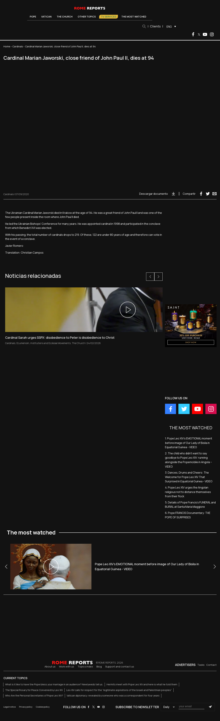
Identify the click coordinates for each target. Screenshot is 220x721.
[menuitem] (170, 26)
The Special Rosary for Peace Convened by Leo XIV (34, 690)
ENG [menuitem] (169, 26)
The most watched (133, 16)
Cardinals (17, 46)
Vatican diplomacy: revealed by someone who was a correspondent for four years (113, 695)
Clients (155, 26)
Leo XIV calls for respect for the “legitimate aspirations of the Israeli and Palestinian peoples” (119, 690)
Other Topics (87, 16)
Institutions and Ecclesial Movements (50, 343)
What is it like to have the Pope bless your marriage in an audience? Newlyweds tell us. (54, 684)
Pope (33, 16)
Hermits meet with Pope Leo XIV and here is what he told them (142, 684)
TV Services (108, 16)
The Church (65, 16)
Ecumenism (22, 343)
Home (6, 46)
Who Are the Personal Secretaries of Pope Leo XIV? (34, 695)
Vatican (46, 16)
